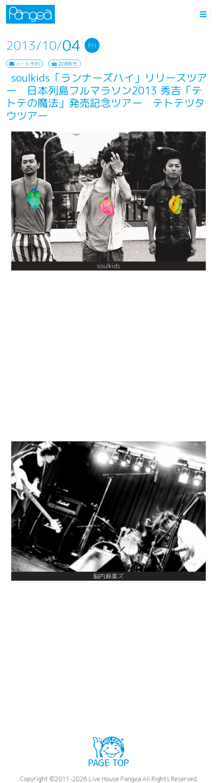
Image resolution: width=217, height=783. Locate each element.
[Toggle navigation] (203, 14)
